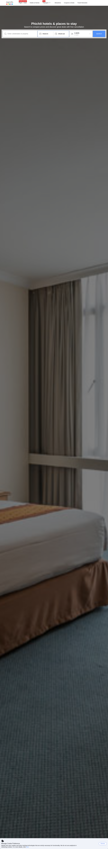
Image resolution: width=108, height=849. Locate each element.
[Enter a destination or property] (21, 34)
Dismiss (103, 843)
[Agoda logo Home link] (9, 3)
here (27, 847)
